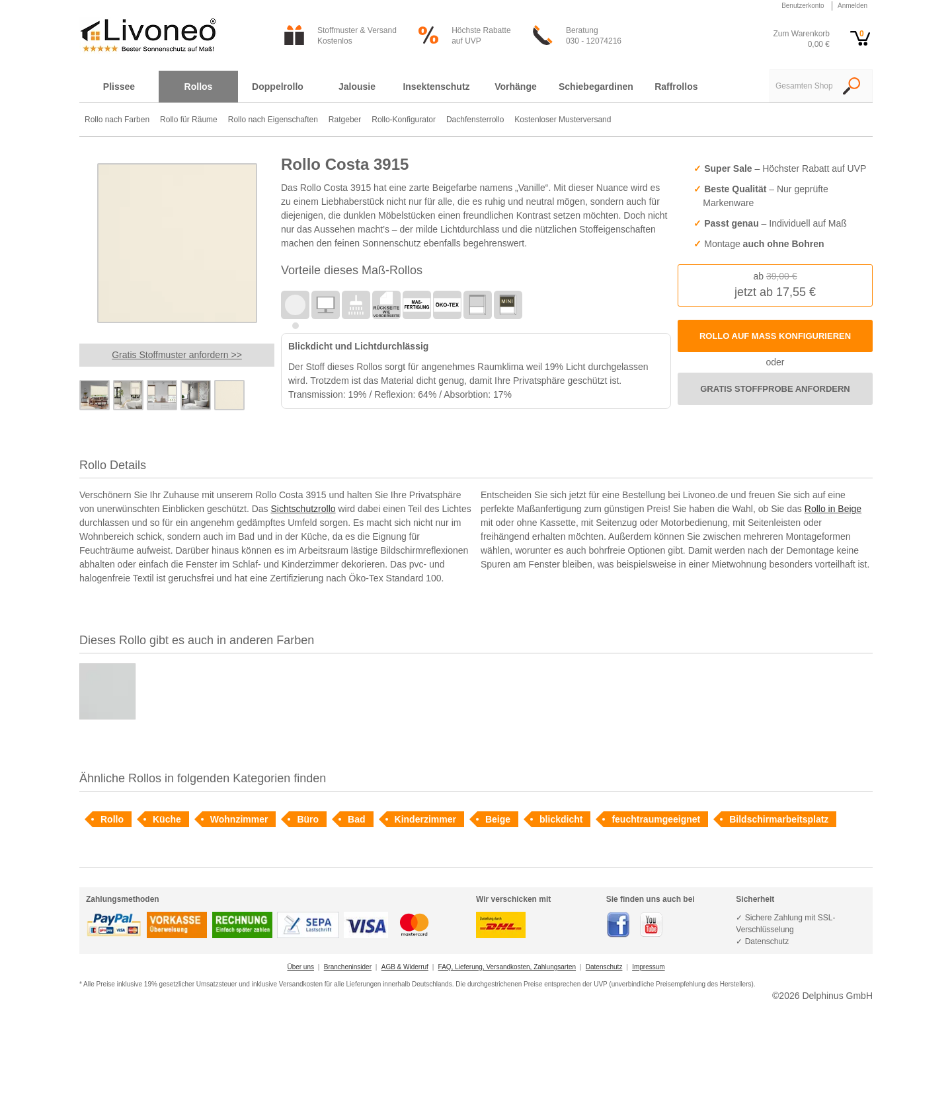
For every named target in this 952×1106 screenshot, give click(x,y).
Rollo (112, 819)
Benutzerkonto (802, 5)
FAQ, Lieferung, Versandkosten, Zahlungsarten (507, 967)
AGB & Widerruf (404, 967)
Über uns (300, 967)
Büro (308, 819)
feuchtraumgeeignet (656, 819)
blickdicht (560, 819)
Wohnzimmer (239, 819)
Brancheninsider (348, 967)
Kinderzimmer (425, 819)
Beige (497, 819)
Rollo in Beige (833, 508)
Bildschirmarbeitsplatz (778, 819)
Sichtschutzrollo (303, 508)
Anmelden (852, 5)
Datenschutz (604, 967)
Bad (356, 819)
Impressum (648, 967)
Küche (167, 819)
